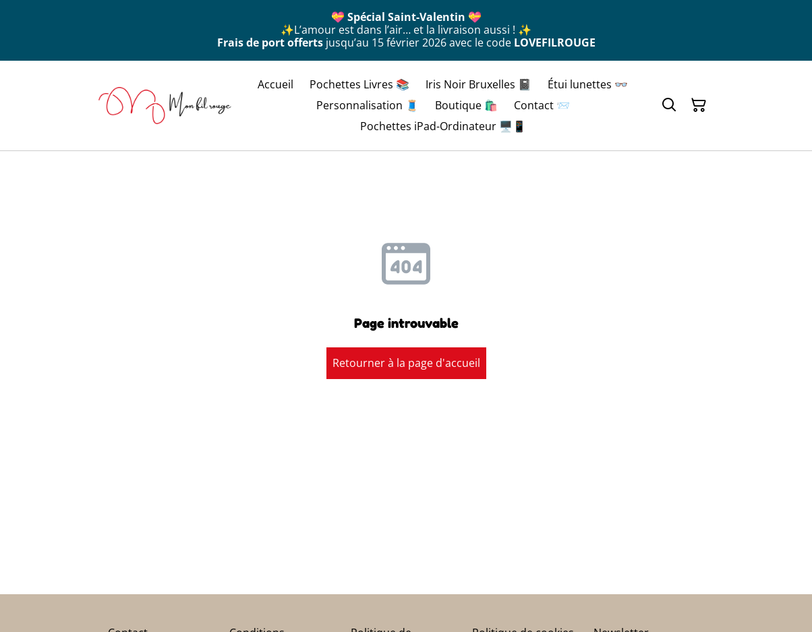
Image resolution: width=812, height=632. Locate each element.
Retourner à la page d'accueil (406, 362)
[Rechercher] (669, 105)
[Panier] (699, 105)
